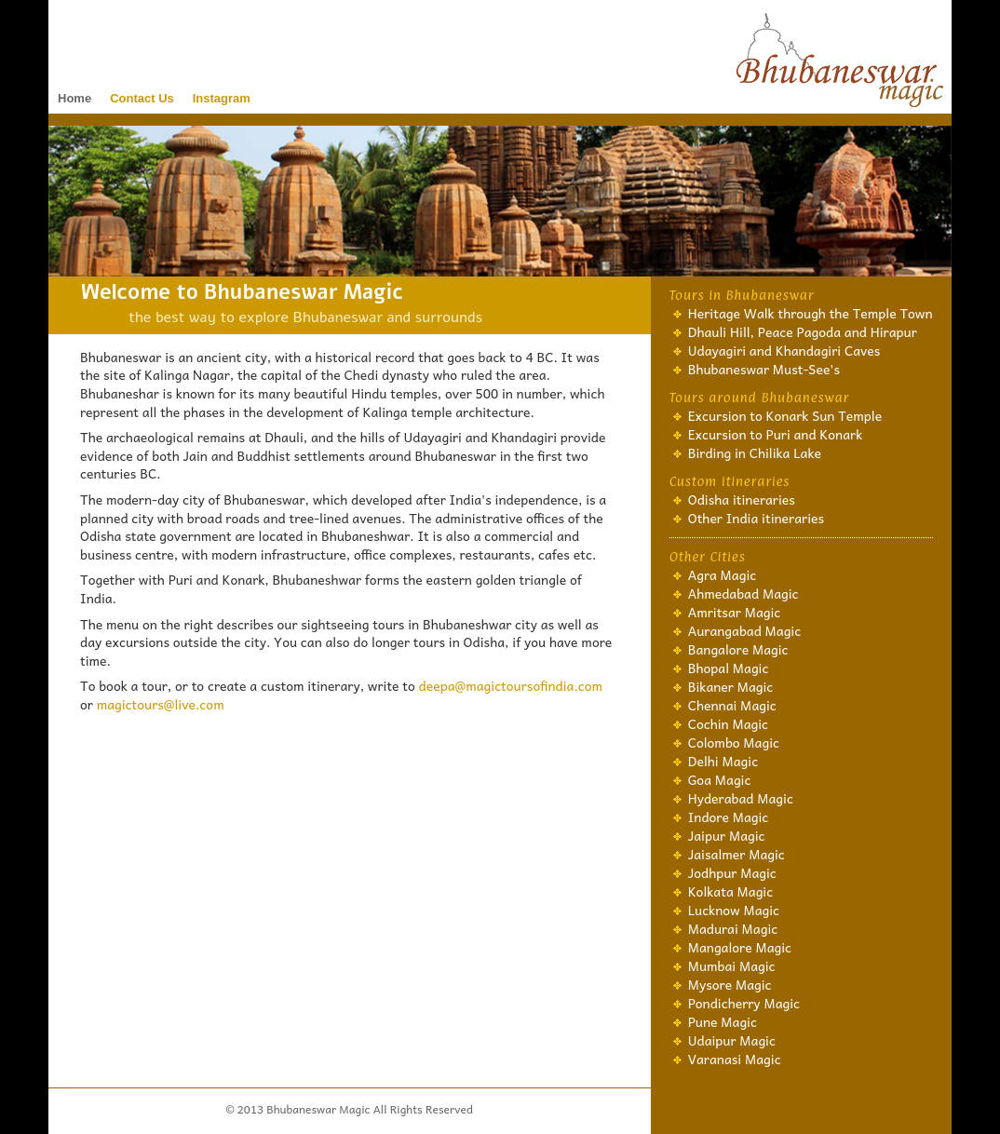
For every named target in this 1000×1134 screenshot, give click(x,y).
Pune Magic (722, 1021)
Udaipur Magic (732, 1040)
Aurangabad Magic (745, 630)
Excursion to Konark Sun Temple (785, 415)
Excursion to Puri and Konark (775, 434)
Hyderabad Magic (740, 798)
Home (74, 98)
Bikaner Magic (731, 686)
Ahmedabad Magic (743, 593)
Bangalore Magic (738, 649)
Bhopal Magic (728, 667)
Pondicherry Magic (744, 1002)
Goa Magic (719, 779)
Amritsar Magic (734, 611)
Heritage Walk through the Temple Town (810, 313)
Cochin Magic (728, 723)
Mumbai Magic (732, 965)
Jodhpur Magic (732, 872)
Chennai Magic (732, 705)
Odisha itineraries (741, 499)
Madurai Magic (733, 928)
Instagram (221, 98)
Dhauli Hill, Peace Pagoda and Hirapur (802, 331)
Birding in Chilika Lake (754, 452)
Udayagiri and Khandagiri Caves (784, 350)
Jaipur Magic (726, 835)
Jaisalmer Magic (736, 854)
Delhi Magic (723, 760)
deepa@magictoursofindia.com (511, 685)
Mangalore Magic (739, 947)
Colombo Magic (733, 742)
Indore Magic (728, 816)
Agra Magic (722, 574)
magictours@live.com (160, 704)
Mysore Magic (730, 984)
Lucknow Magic (733, 909)
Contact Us (142, 98)
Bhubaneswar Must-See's (764, 368)
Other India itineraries (756, 517)
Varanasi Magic (734, 1058)
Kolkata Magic (731, 891)
